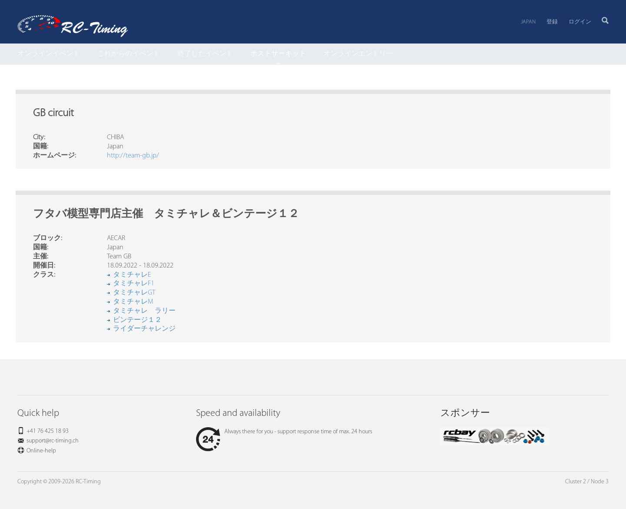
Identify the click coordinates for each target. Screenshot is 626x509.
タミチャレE (132, 274)
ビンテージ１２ (137, 320)
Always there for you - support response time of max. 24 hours (284, 431)
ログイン (580, 22)
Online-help (41, 451)
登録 (552, 22)
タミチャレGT (134, 292)
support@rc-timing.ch (53, 441)
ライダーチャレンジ (144, 328)
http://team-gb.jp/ (133, 155)
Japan (528, 22)
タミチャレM (133, 301)
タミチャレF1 (133, 283)
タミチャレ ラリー (144, 311)
